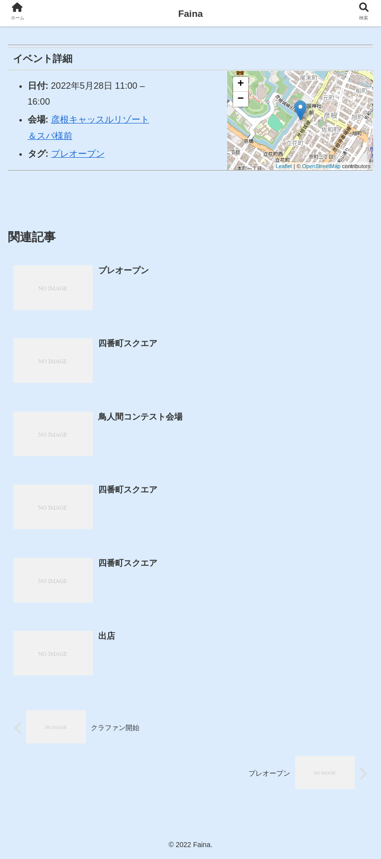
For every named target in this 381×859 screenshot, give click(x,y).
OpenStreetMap (321, 166)
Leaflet (284, 166)
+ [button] (241, 84)
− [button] (241, 99)
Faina (190, 13)
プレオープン (78, 154)
